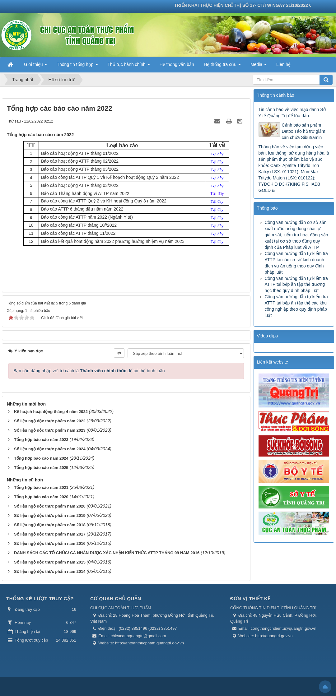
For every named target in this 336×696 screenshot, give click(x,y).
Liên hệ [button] (283, 64)
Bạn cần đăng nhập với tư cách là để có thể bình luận (89, 370)
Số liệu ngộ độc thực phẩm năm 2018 (50, 524)
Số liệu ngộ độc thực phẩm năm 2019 (50, 515)
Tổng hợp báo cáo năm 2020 (41, 496)
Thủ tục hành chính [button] (129, 66)
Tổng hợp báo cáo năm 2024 (41, 458)
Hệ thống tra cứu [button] (222, 66)
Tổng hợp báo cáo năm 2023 (41, 439)
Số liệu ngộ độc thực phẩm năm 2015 (50, 562)
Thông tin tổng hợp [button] (77, 66)
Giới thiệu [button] (35, 66)
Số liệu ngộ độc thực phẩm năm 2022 (50, 421)
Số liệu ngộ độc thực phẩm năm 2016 (50, 543)
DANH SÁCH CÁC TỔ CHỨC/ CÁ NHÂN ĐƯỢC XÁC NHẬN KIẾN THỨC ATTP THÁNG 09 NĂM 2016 (106, 552)
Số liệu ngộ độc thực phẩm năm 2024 (50, 449)
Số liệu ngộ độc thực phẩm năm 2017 (50, 534)
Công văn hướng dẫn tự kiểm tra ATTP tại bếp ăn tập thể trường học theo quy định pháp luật (296, 284)
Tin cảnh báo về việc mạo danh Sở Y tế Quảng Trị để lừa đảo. (292, 112)
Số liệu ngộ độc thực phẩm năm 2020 (50, 506)
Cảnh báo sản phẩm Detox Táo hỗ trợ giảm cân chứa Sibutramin (303, 131)
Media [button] (258, 66)
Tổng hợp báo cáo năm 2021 (41, 487)
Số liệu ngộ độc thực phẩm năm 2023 (50, 430)
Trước (243, 320)
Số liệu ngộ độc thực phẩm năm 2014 (50, 571)
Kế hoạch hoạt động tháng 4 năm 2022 (51, 411)
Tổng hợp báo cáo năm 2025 (41, 467)
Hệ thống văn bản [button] (177, 64)
